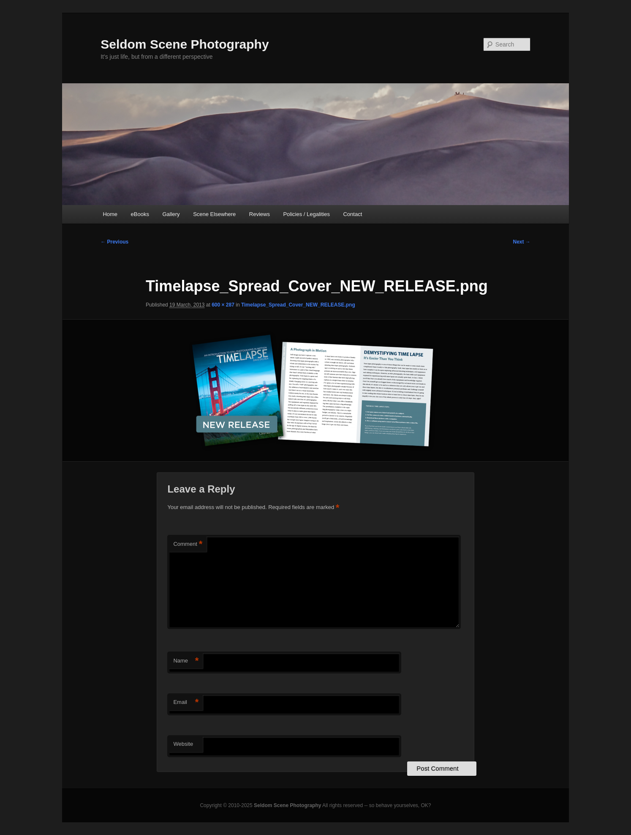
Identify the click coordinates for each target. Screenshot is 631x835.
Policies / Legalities (306, 214)
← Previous (114, 242)
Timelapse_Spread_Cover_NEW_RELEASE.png (298, 305)
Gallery (171, 214)
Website (183, 744)
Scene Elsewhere (214, 214)
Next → (521, 242)
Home (110, 214)
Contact (352, 214)
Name (186, 661)
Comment (187, 544)
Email (186, 702)
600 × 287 (223, 305)
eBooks (140, 214)
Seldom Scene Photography (185, 44)
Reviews (259, 214)
